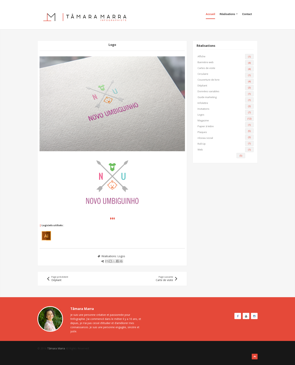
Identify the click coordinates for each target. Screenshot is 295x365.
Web (200, 149)
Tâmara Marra (56, 348)
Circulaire (203, 74)
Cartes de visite (206, 68)
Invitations (203, 108)
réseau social (205, 138)
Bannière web (206, 62)
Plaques (202, 132)
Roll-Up (202, 143)
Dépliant (202, 85)
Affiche (201, 56)
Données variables (208, 91)
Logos (121, 256)
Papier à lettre (206, 126)
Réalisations (228, 14)
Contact (247, 14)
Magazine (203, 120)
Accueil (210, 14)
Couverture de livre (209, 79)
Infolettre (203, 103)
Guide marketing (207, 97)
